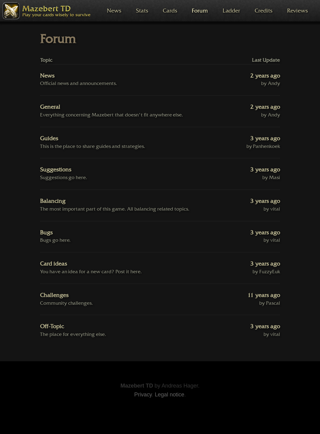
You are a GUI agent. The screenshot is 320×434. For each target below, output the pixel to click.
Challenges (54, 295)
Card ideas (53, 263)
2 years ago (265, 75)
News (47, 75)
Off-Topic (52, 326)
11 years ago (263, 295)
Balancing (52, 201)
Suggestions (55, 169)
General (50, 107)
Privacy (143, 395)
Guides (49, 138)
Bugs (46, 232)
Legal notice (169, 395)
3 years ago (265, 138)
